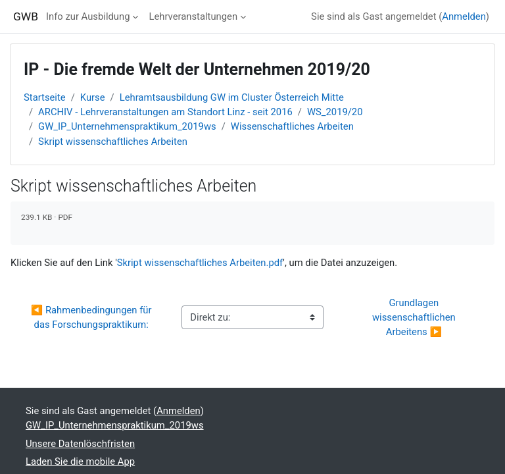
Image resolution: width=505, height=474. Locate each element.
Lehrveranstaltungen (193, 16)
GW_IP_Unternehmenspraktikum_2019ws (127, 126)
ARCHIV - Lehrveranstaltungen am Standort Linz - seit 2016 (165, 112)
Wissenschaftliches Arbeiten (292, 126)
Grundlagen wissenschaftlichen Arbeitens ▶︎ (415, 317)
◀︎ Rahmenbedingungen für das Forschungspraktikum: (92, 317)
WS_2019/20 (335, 112)
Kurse (92, 97)
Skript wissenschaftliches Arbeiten (112, 141)
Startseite (45, 97)
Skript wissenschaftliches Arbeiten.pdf (200, 263)
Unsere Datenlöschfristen (80, 444)
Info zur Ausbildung (88, 16)
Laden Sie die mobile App (80, 461)
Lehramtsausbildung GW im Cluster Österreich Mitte (232, 97)
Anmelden (464, 16)
